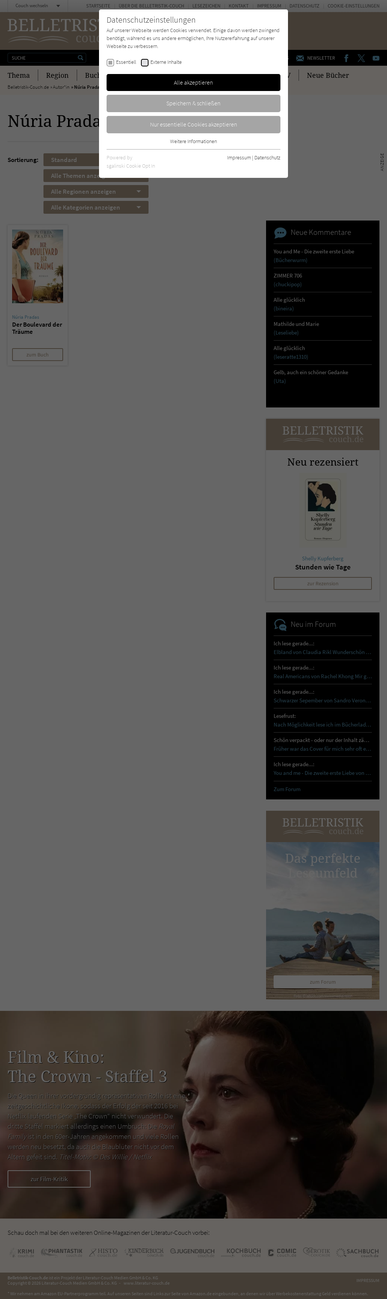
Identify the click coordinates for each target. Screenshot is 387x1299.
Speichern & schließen (193, 103)
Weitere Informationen (193, 141)
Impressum (239, 157)
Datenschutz (267, 157)
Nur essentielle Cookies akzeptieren (193, 124)
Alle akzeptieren (193, 82)
